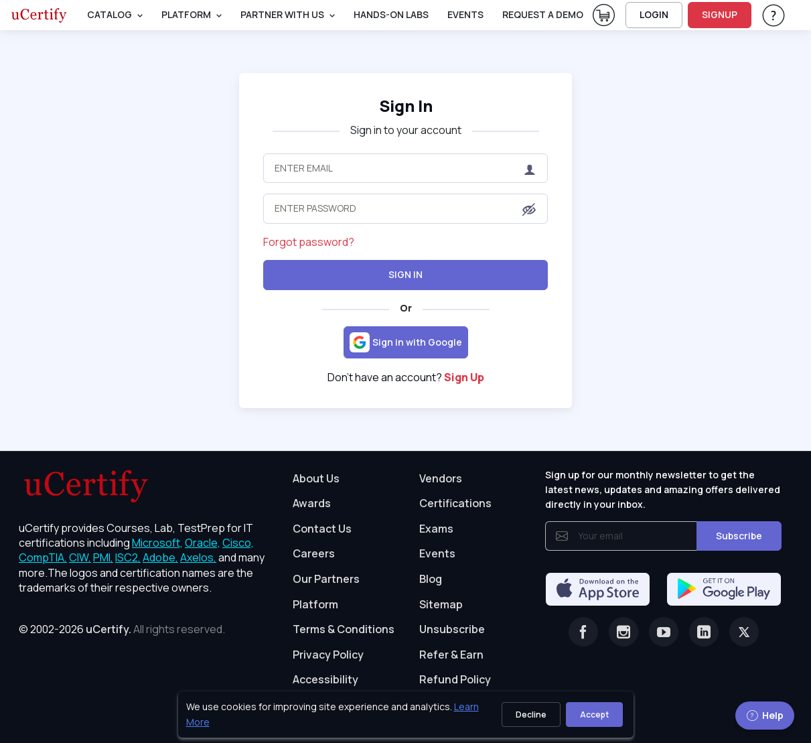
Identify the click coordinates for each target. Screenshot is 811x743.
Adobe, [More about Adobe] (160, 557)
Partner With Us (282, 14)
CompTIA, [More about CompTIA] (43, 557)
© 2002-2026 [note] (122, 629)
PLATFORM (186, 14)
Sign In (405, 274)
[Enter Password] (405, 208)
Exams (436, 528)
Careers (314, 553)
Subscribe (739, 535)
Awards (312, 503)
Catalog (109, 14)
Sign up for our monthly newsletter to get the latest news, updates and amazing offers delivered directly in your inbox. (662, 489)
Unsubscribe (452, 629)
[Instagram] (623, 632)
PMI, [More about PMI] (103, 557)
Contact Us (322, 528)
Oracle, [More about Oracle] (202, 542)
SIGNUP (719, 14)
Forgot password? (308, 241)
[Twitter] (744, 632)
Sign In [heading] (406, 105)
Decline (531, 714)
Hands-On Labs (391, 14)
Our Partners (326, 578)
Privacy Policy (328, 654)
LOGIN (654, 14)
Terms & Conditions (343, 629)
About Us (316, 478)
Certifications (455, 503)
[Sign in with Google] (406, 342)
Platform (315, 604)
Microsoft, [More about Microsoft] (157, 542)
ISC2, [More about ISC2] (128, 557)
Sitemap (441, 604)
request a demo (542, 14)
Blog (430, 578)
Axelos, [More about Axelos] (198, 557)
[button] (529, 209)
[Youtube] (663, 632)
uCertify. (108, 629)
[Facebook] (583, 632)
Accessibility (325, 679)
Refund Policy (455, 679)
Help (765, 715)
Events (465, 14)
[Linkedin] (704, 632)
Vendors (440, 478)
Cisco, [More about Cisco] (238, 542)
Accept (594, 714)
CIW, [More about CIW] (80, 557)
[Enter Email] (405, 168)
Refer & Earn (451, 654)
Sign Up (464, 377)
